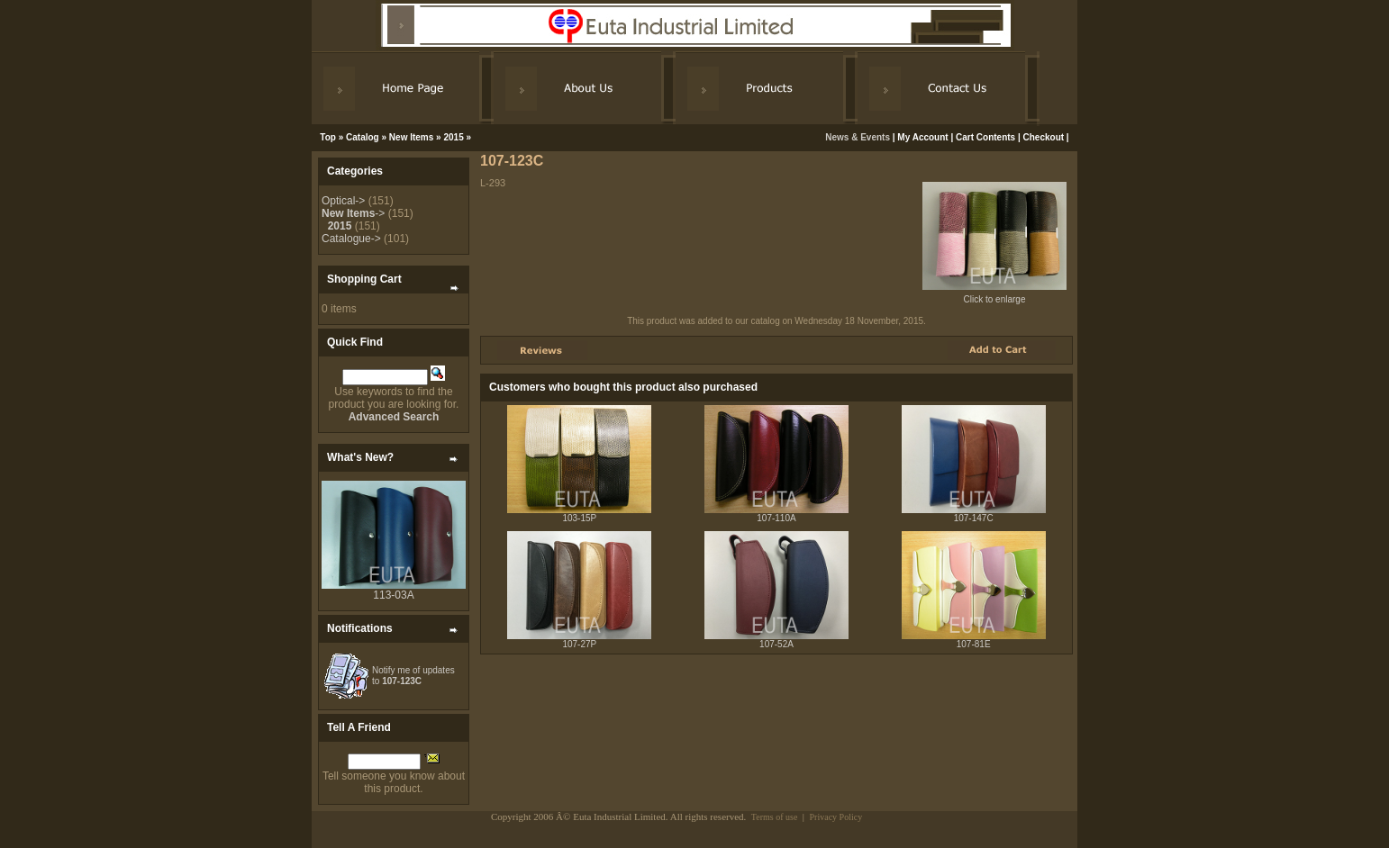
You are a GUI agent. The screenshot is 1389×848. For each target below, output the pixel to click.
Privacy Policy (836, 817)
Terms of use (774, 817)
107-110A (776, 518)
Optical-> (343, 200)
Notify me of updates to (413, 675)
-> (353, 213)
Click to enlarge (994, 295)
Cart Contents (985, 137)
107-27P (579, 644)
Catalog (362, 137)
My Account (922, 137)
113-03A (393, 595)
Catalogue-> (351, 238)
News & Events (858, 137)
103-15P (579, 518)
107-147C (974, 518)
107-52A (776, 644)
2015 (453, 137)
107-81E (974, 644)
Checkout (1044, 137)
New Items (411, 137)
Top (328, 137)
